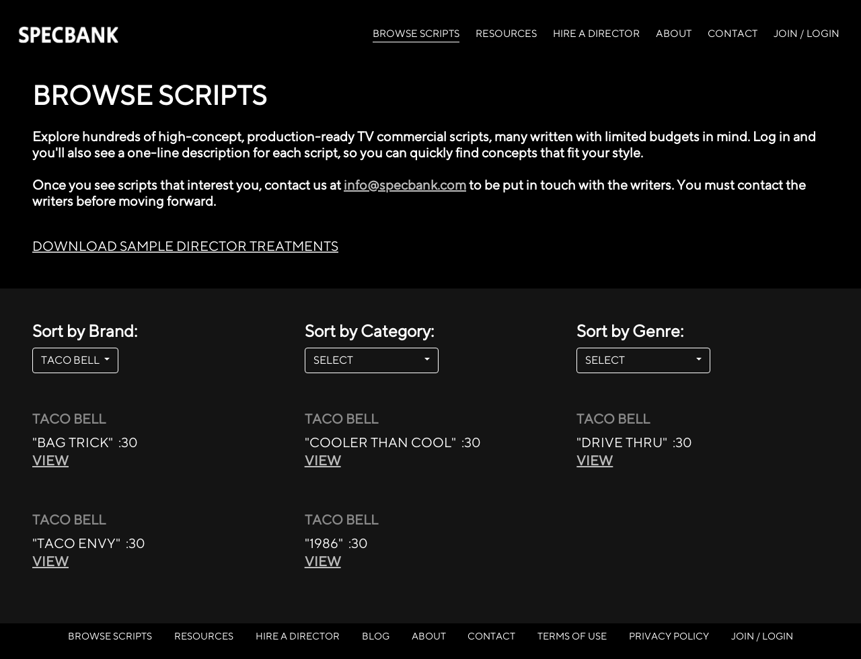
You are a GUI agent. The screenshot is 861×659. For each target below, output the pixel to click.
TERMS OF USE (572, 636)
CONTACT (732, 33)
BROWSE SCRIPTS (416, 32)
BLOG (375, 636)
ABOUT (673, 33)
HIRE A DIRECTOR (596, 33)
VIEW (50, 460)
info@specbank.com (405, 184)
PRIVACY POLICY (669, 636)
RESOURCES (506, 33)
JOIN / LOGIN (806, 33)
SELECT (367, 360)
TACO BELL (71, 360)
